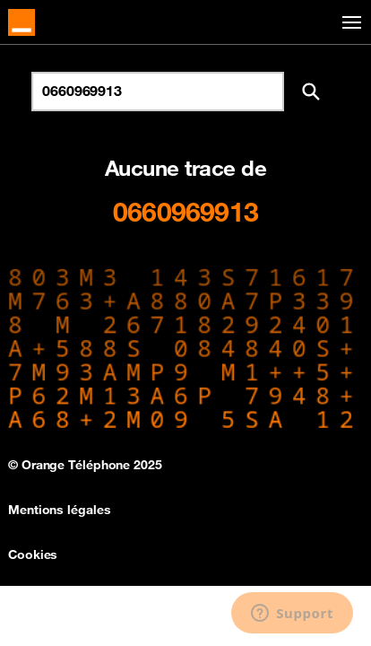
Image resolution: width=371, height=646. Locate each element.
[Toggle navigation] (348, 23)
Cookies (32, 554)
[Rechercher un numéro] (157, 91)
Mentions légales (59, 509)
